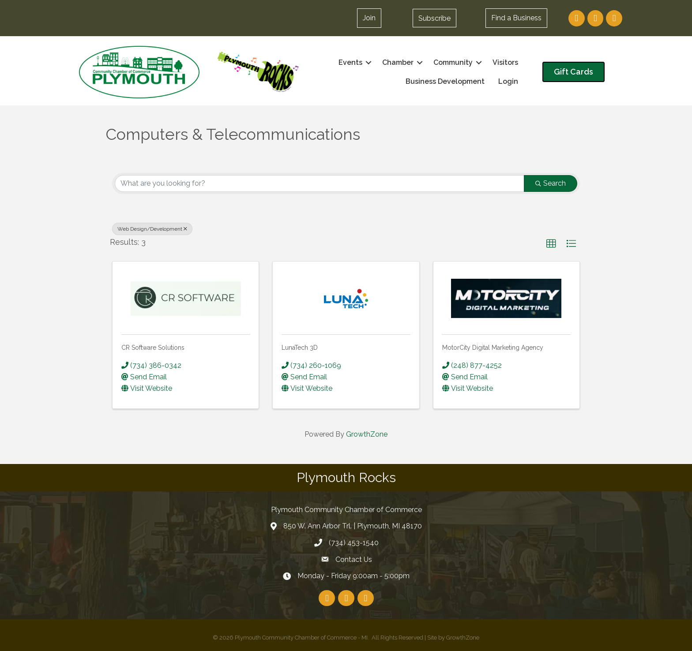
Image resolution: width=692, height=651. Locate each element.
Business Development (445, 81)
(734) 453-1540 (354, 543)
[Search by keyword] (319, 183)
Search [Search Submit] (550, 183)
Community (453, 62)
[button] (434, 18)
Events (350, 62)
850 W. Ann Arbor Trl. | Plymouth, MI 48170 (352, 526)
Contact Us (353, 559)
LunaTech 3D (300, 347)
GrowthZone (366, 434)
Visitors (505, 62)
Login (508, 81)
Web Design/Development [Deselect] (152, 229)
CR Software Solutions (152, 347)
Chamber (398, 62)
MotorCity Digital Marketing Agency (492, 347)
